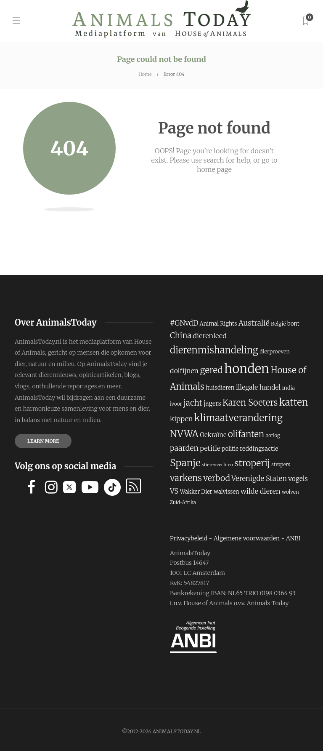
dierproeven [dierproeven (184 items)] (274, 351)
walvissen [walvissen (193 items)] (226, 491)
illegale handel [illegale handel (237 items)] (258, 387)
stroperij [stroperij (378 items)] (252, 463)
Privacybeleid (188, 538)
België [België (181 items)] (278, 324)
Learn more (43, 441)
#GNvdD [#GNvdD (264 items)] (184, 323)
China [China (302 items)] (180, 335)
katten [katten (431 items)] (293, 402)
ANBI (293, 538)
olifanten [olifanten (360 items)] (246, 434)
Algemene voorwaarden (247, 538)
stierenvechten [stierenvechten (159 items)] (217, 465)
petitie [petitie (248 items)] (210, 448)
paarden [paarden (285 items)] (184, 448)
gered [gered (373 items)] (211, 370)
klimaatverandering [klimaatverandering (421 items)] (238, 418)
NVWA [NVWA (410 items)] (184, 434)
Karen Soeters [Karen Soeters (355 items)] (250, 402)
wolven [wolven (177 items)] (290, 492)
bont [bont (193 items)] (293, 323)
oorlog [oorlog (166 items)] (273, 435)
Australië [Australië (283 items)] (254, 323)
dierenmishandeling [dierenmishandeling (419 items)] (214, 350)
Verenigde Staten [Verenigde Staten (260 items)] (259, 478)
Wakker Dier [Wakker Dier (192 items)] (196, 491)
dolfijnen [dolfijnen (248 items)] (184, 370)
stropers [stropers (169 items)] (280, 465)
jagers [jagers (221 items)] (212, 403)
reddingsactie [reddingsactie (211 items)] (259, 448)
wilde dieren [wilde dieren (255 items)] (261, 491)
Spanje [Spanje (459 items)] (185, 463)
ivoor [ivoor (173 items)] (176, 404)
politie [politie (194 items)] (230, 448)
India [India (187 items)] (288, 388)
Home (144, 74)
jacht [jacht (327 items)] (192, 403)
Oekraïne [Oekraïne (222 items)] (213, 435)
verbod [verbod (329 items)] (216, 478)
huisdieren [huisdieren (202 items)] (220, 387)
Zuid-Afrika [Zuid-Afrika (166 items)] (183, 502)
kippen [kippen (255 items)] (181, 418)
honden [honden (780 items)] (246, 369)
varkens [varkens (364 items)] (186, 478)
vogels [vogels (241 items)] (298, 479)
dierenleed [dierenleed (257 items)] (210, 335)
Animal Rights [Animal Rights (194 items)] (218, 323)
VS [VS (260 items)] (174, 491)
